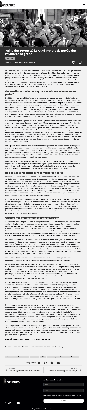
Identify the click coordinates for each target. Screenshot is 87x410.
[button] (39, 363)
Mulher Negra (10, 58)
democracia (34, 357)
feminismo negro (23, 357)
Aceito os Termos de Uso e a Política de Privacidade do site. (63, 396)
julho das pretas (11, 357)
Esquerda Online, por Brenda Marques (24, 62)
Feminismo (74, 357)
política (43, 357)
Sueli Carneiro (18, 98)
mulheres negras (57, 103)
